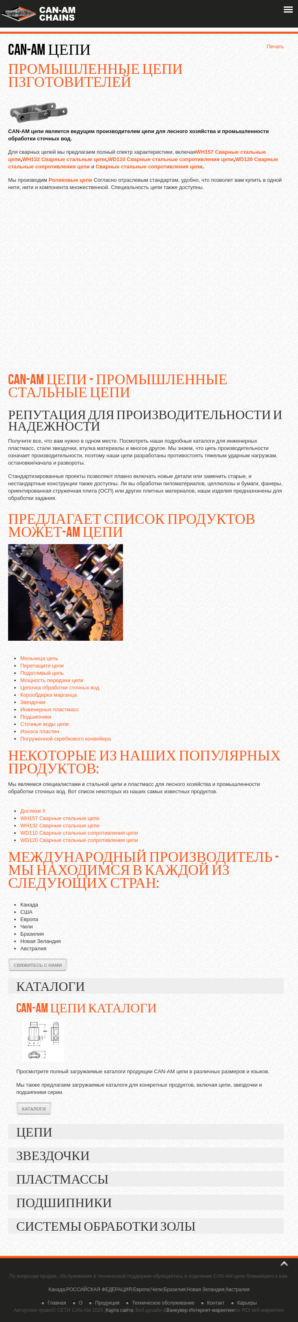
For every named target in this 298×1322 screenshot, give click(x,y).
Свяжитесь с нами (38, 965)
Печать (275, 46)
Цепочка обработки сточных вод (59, 688)
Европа (141, 1289)
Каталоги (34, 1109)
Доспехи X (33, 811)
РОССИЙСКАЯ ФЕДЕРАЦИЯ (99, 1289)
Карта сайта (119, 1310)
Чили (156, 1289)
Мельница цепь (39, 658)
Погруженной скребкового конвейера (65, 739)
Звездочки (32, 702)
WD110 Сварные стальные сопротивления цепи (170, 159)
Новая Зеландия (205, 1289)
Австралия (237, 1289)
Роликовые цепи (71, 180)
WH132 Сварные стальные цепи (64, 159)
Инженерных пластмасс (49, 709)
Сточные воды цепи (44, 724)
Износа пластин (39, 731)
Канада (56, 1289)
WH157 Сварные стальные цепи (59, 818)
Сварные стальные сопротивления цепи (149, 167)
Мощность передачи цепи (52, 680)
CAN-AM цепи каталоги (86, 1007)
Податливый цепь (42, 673)
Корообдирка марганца (48, 695)
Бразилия (175, 1289)
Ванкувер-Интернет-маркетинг (200, 1310)
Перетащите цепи (42, 666)
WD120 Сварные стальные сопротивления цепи (79, 840)
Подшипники (35, 717)
